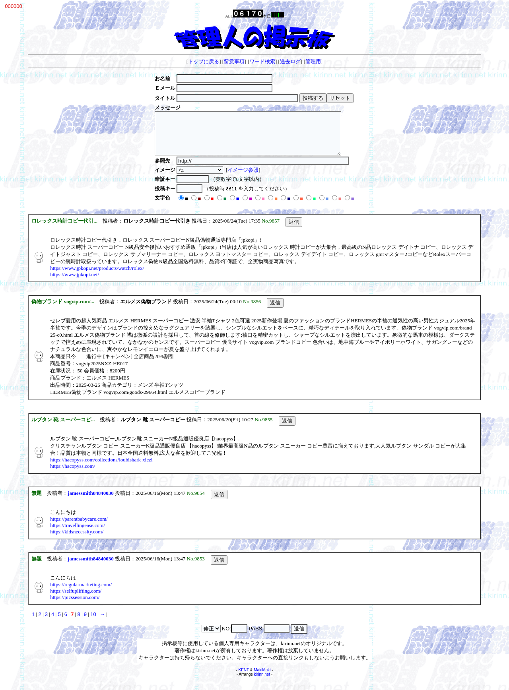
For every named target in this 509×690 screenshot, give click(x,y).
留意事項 (234, 61)
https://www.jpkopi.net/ (74, 283)
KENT (244, 678)
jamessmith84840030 (91, 501)
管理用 (313, 61)
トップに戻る (203, 61)
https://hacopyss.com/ (72, 474)
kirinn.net (262, 682)
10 (93, 623)
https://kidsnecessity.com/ (76, 540)
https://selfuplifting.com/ (75, 599)
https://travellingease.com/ (77, 534)
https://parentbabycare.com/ (79, 527)
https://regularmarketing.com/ (81, 593)
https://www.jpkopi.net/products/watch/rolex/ (97, 276)
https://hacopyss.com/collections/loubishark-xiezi (101, 468)
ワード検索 (262, 61)
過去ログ (290, 61)
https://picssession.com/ (74, 606)
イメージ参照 (239, 178)
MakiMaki (262, 678)
